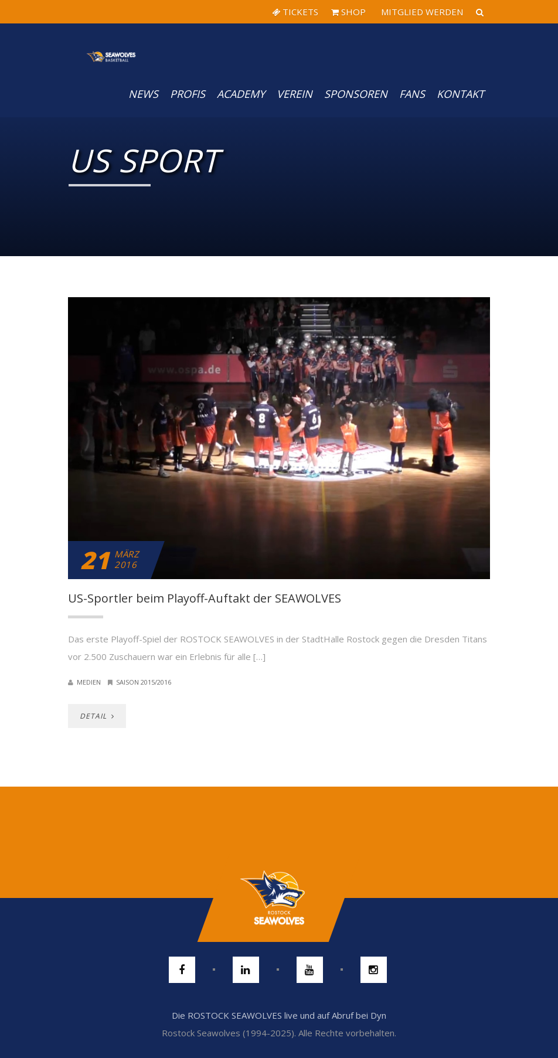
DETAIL (97, 716)
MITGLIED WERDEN (421, 12)
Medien (89, 682)
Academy (241, 94)
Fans (412, 94)
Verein (294, 94)
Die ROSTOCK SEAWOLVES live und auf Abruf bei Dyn (279, 1015)
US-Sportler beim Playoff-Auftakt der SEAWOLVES (204, 598)
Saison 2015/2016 (143, 682)
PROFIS (187, 94)
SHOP (348, 12)
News (143, 94)
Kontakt (460, 94)
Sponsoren (355, 94)
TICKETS (295, 12)
